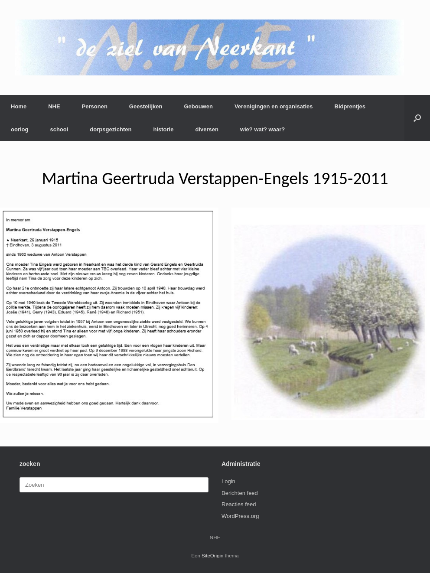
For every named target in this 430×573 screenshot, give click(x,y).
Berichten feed (240, 493)
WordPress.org (240, 516)
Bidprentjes (350, 106)
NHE (54, 106)
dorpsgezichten (110, 129)
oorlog (19, 129)
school (59, 129)
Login (228, 481)
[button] (417, 118)
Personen (95, 106)
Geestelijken (146, 106)
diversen (206, 129)
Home (18, 106)
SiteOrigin (213, 555)
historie (163, 129)
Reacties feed (239, 504)
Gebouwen (198, 106)
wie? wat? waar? (262, 129)
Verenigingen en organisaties (274, 106)
